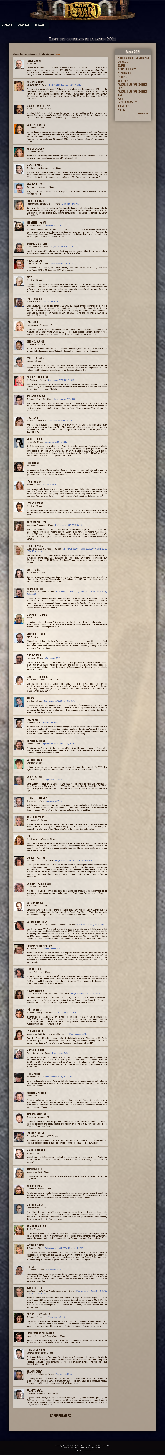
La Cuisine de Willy (127, 102)
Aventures (123, 80)
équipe (59, 54)
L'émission (27, 25)
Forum (113, 25)
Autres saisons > (144, 113)
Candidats (123, 61)
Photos (74, 25)
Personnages (124, 73)
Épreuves (60, 25)
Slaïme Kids (123, 106)
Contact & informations (82, 1450)
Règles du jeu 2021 (127, 69)
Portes (121, 98)
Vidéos (86, 25)
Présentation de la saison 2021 (133, 58)
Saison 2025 (44, 25)
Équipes (121, 65)
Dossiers (99, 25)
